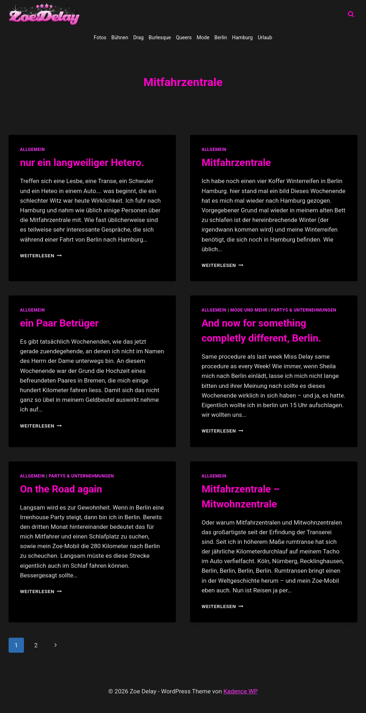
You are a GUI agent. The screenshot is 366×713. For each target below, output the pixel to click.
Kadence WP (240, 691)
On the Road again (61, 489)
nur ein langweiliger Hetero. (82, 162)
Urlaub (265, 37)
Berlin (220, 37)
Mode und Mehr (248, 310)
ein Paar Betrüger (59, 323)
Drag (138, 37)
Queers (184, 37)
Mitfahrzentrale (236, 162)
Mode (203, 37)
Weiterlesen (41, 255)
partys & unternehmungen (303, 310)
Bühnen (120, 37)
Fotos (100, 37)
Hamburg (242, 37)
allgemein (32, 149)
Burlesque (160, 37)
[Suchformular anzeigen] (351, 14)
